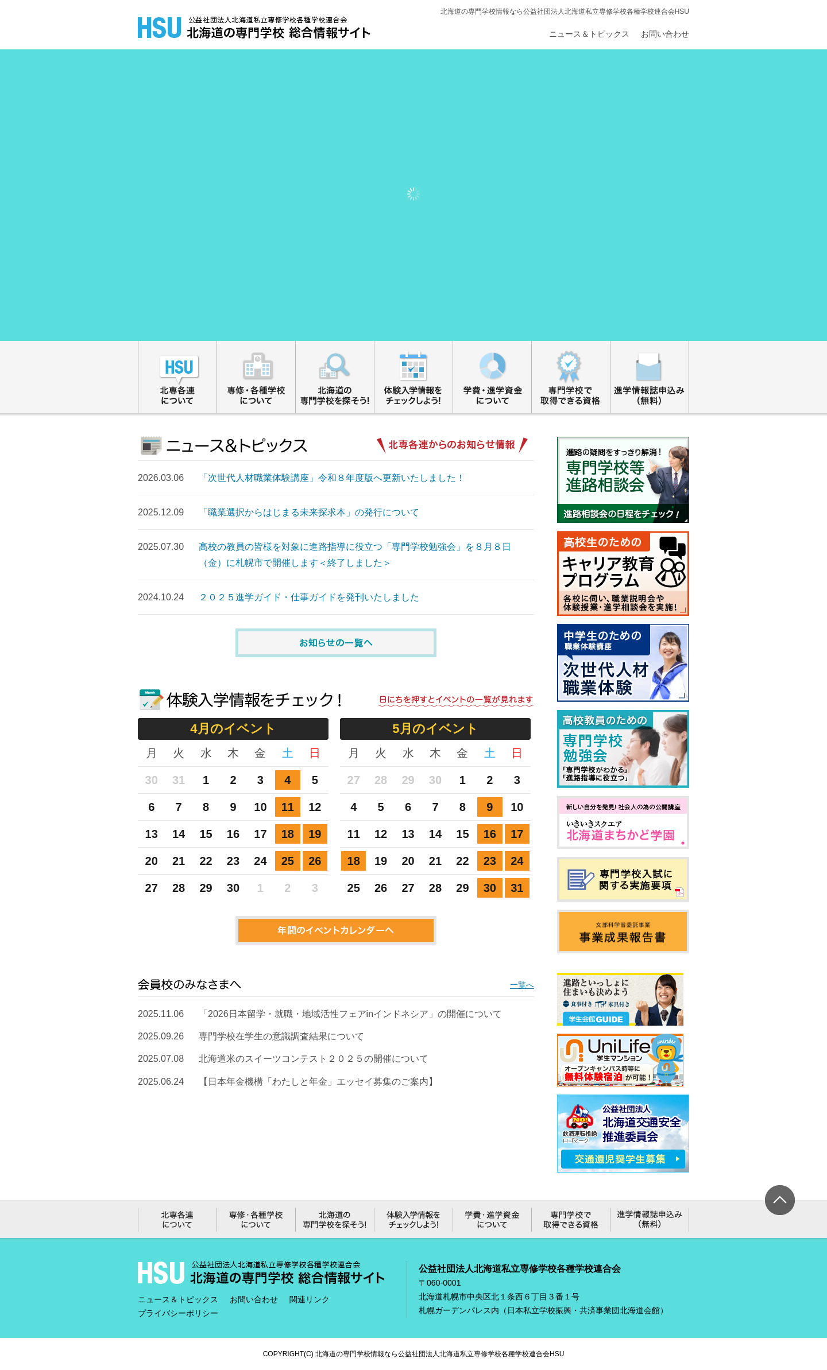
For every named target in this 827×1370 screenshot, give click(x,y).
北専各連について (177, 377)
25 (287, 861)
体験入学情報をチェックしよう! (413, 377)
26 (314, 861)
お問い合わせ (665, 33)
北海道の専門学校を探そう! (335, 377)
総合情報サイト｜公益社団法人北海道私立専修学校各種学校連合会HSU (254, 27)
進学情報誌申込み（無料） (649, 377)
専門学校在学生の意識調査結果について (281, 1036)
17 (517, 834)
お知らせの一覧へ (335, 642)
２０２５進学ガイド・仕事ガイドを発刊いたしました (309, 597)
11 (287, 807)
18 (287, 834)
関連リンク (309, 1299)
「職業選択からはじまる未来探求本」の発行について (309, 512)
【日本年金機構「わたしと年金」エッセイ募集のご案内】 (318, 1081)
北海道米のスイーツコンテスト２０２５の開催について (313, 1059)
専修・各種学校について (256, 377)
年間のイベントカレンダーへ (335, 930)
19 (314, 834)
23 (490, 861)
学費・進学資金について (492, 377)
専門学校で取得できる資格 (571, 377)
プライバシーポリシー (178, 1313)
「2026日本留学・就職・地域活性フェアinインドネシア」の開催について (350, 1014)
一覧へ (522, 984)
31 (517, 888)
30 (490, 888)
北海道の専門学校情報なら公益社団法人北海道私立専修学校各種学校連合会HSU (439, 1354)
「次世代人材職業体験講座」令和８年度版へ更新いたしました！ (332, 478)
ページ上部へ (780, 1200)
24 (517, 861)
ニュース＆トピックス (589, 33)
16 (490, 834)
